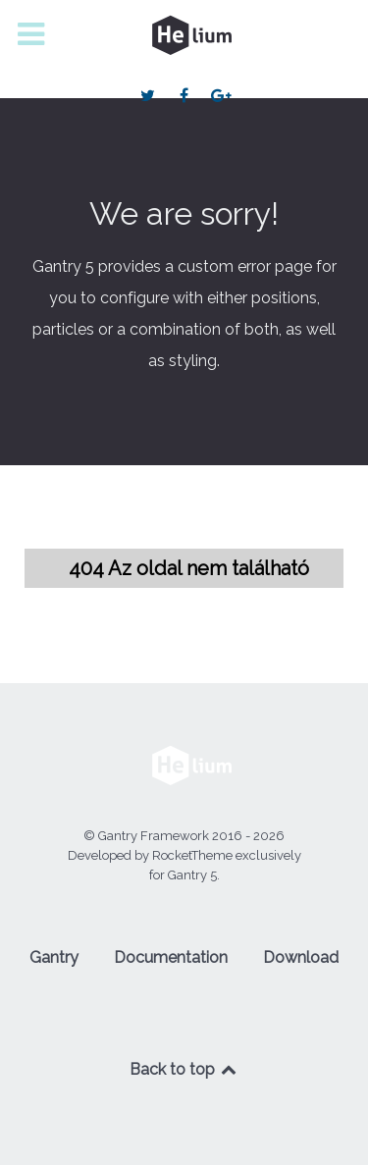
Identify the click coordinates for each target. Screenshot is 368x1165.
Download (301, 957)
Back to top (184, 1069)
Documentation (171, 957)
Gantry (54, 957)
